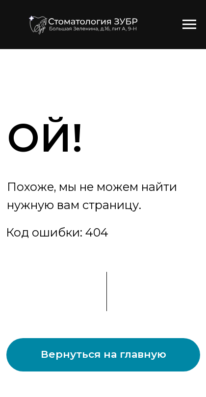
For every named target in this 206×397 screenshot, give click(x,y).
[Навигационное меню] (189, 24)
